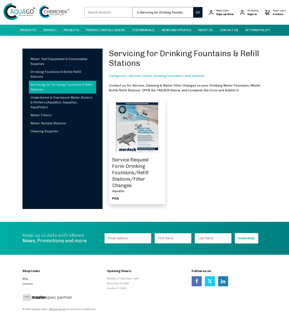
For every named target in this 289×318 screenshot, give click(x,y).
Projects (71, 30)
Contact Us (229, 30)
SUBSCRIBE (246, 238)
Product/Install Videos (105, 30)
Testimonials (143, 30)
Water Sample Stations (48, 123)
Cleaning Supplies (44, 131)
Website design (57, 309)
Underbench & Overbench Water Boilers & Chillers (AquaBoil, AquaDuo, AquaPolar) (61, 102)
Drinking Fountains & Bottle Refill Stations (56, 74)
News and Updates (176, 30)
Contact (27, 283)
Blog (25, 278)
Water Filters (41, 115)
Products (28, 30)
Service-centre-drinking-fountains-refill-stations (167, 76)
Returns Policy (257, 30)
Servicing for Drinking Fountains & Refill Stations (62, 87)
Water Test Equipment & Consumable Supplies (59, 61)
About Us (205, 30)
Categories (118, 76)
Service (49, 30)
